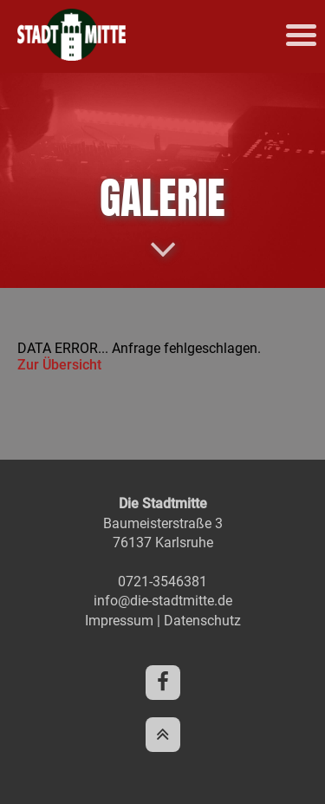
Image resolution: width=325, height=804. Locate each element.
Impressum (119, 620)
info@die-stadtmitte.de (163, 600)
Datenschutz (202, 620)
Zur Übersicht (59, 364)
